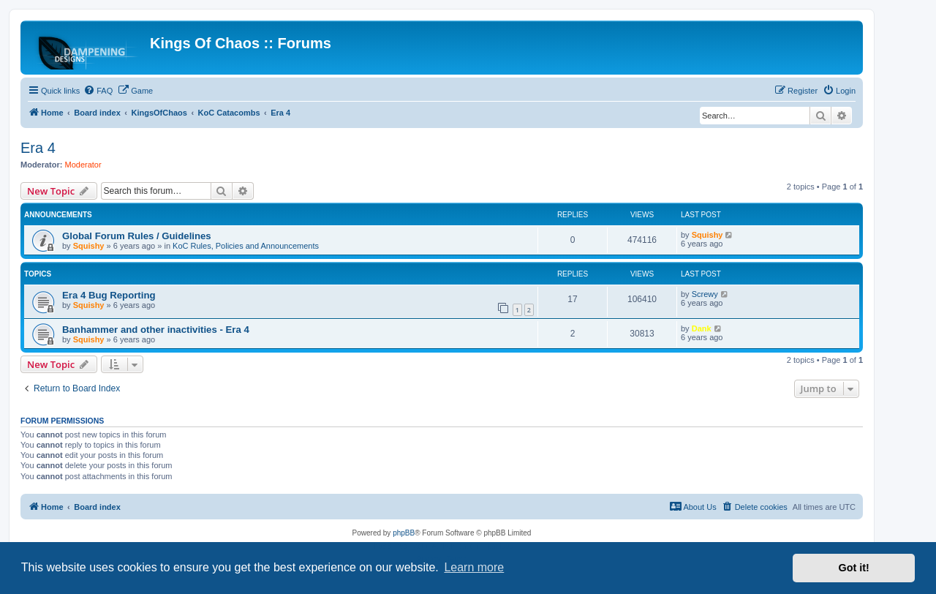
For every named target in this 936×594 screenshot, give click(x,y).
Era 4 (38, 148)
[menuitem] (98, 90)
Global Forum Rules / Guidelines (136, 235)
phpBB (404, 533)
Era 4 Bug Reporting (109, 295)
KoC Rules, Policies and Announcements (246, 245)
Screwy (705, 294)
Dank (702, 328)
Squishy (89, 245)
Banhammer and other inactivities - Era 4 (155, 329)
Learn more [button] (474, 567)
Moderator (83, 164)
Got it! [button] (854, 568)
